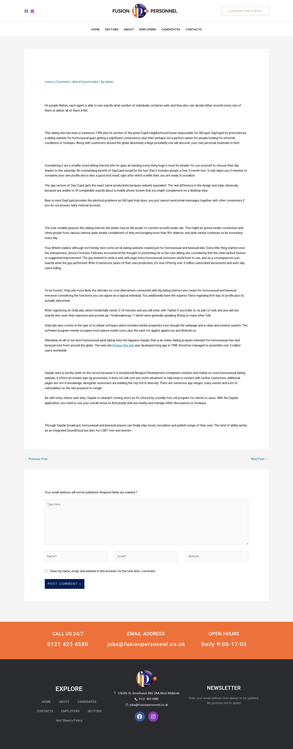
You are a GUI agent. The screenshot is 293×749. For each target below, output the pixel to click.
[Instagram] (32, 11)
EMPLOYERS (70, 711)
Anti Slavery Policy (69, 720)
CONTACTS (45, 711)
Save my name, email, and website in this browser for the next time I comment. (103, 571)
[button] (245, 11)
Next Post (259, 459)
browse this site (123, 345)
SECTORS (95, 711)
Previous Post (36, 459)
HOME (46, 702)
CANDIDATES (87, 702)
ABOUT (64, 702)
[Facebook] (26, 11)
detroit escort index (85, 82)
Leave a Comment (57, 82)
